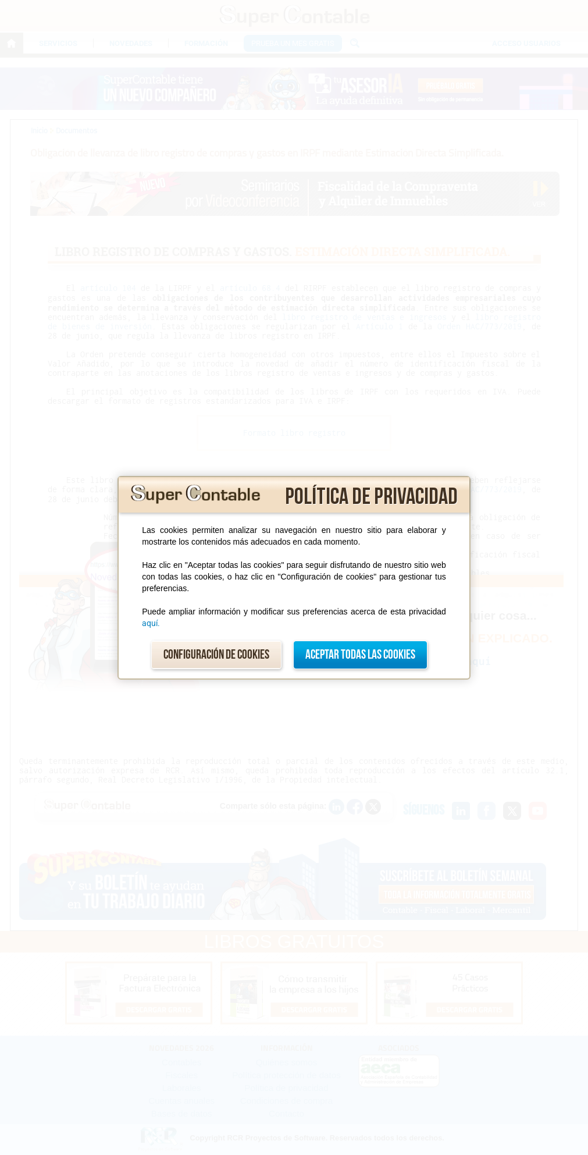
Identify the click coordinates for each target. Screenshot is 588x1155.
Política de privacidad (371, 497)
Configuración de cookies (216, 655)
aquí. (151, 623)
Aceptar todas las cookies (360, 655)
